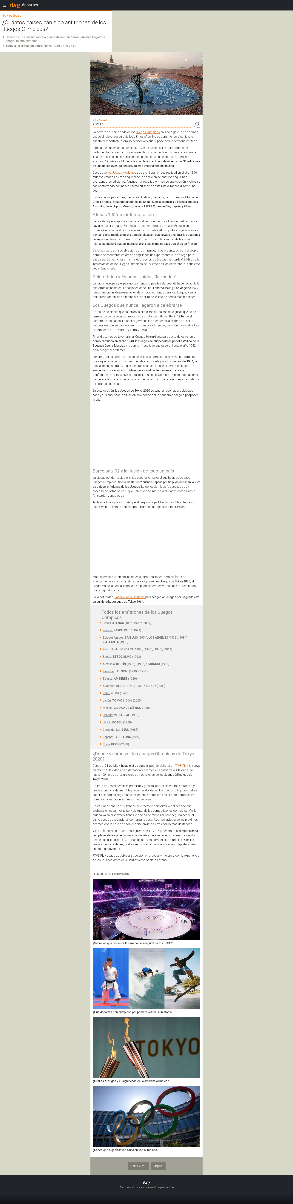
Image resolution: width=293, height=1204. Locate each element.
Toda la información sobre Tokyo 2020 (33, 46)
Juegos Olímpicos (148, 132)
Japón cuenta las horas (130, 597)
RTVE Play (181, 765)
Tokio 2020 (138, 1166)
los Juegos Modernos (121, 172)
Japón (158, 1166)
